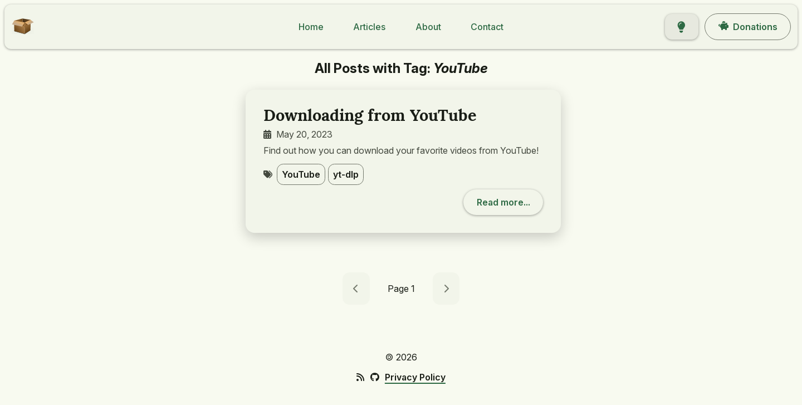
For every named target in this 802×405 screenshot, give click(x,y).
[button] (19, 33)
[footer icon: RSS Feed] (360, 377)
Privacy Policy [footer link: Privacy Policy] (415, 377)
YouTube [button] (301, 174)
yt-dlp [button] (346, 174)
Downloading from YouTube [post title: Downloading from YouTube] (370, 115)
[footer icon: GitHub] (374, 377)
